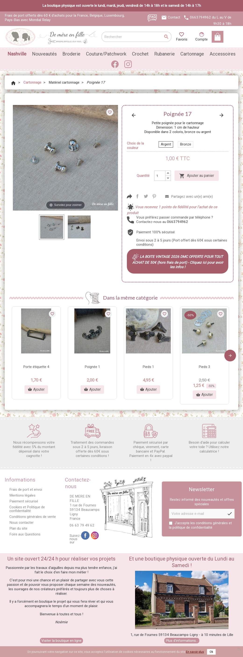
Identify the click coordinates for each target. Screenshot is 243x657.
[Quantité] (159, 176)
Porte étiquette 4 (36, 367)
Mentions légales (22, 495)
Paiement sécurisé (23, 501)
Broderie (71, 54)
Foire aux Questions (24, 534)
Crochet (140, 54)
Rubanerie (164, 54)
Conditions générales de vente (32, 517)
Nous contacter (21, 522)
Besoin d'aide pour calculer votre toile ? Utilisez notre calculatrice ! (209, 438)
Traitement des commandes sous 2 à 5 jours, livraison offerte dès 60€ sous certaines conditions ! (92, 441)
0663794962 (200, 17)
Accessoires (223, 54)
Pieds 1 (148, 367)
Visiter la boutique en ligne (61, 640)
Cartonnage (192, 54)
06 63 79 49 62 (82, 525)
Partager (137, 196)
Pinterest (154, 196)
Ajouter (36, 389)
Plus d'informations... (182, 640)
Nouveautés (44, 54)
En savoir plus (195, 651)
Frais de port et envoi (25, 489)
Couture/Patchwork (106, 54)
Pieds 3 (204, 367)
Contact (174, 17)
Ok (211, 651)
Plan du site (18, 528)
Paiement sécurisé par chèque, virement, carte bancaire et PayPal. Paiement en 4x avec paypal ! (150, 443)
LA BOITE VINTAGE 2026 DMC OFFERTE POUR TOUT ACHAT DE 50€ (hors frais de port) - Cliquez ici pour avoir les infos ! (177, 262)
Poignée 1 (92, 367)
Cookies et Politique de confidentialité (27, 509)
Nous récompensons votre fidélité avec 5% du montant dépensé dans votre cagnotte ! (34, 441)
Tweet (146, 196)
